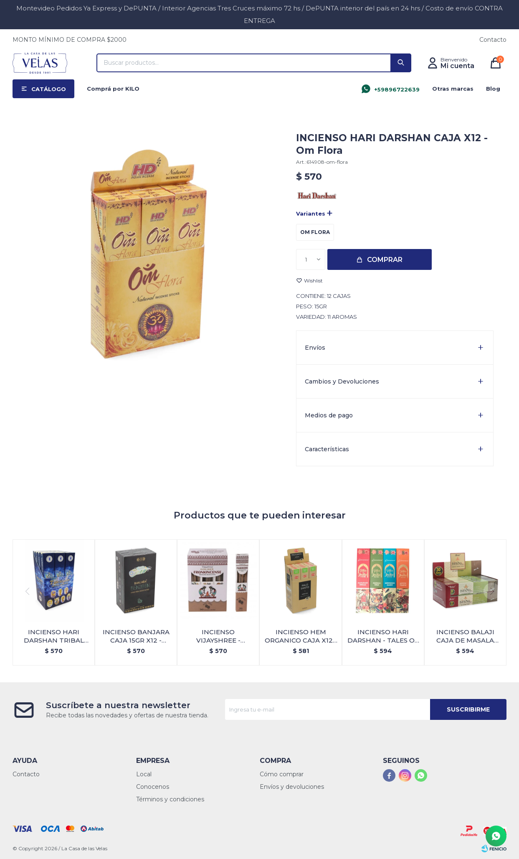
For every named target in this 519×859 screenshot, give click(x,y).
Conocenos (152, 786)
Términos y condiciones (170, 799)
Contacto (492, 39)
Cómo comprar (282, 774)
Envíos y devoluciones (292, 786)
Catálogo (48, 89)
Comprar (385, 260)
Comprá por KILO (113, 88)
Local (144, 774)
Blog (493, 88)
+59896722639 (397, 89)
